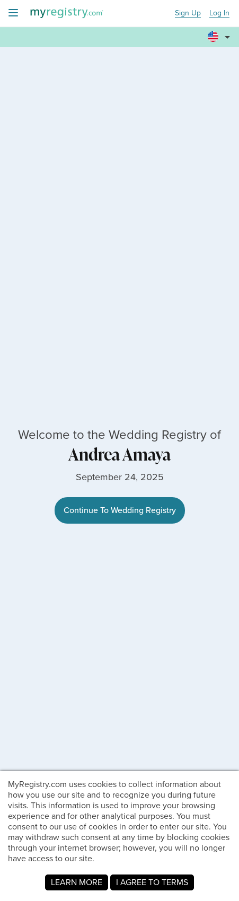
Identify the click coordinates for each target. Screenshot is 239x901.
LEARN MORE (76, 882)
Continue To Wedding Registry (120, 510)
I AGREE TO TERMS (152, 882)
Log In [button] (219, 13)
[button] (220, 32)
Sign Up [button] (188, 13)
